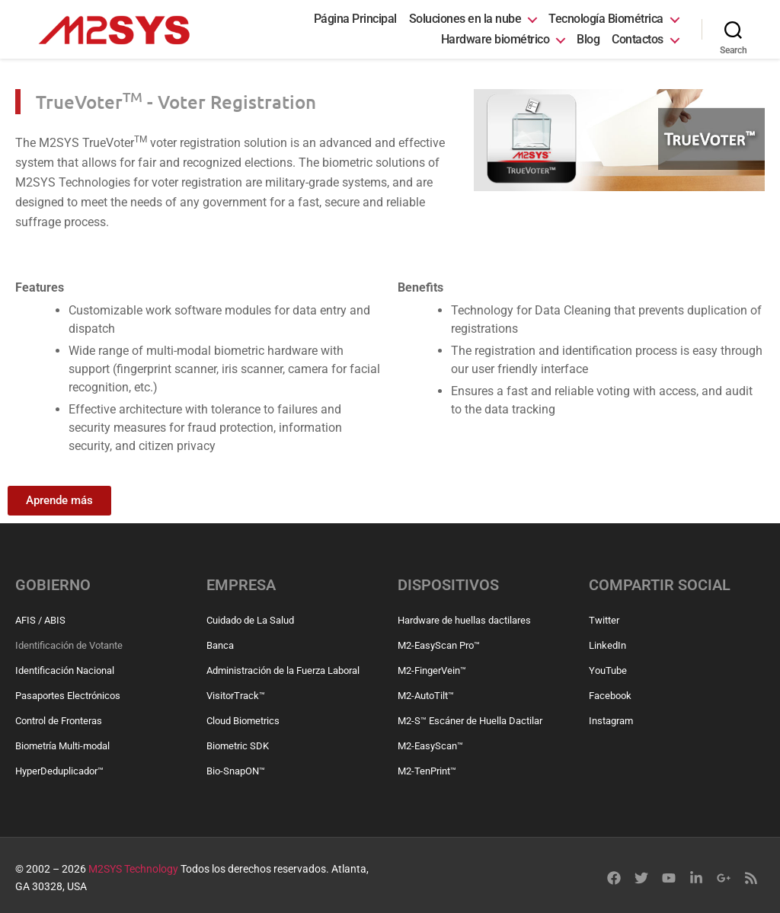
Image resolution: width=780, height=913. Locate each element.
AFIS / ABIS (40, 620)
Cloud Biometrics (243, 720)
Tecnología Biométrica (605, 18)
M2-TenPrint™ (427, 771)
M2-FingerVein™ (432, 670)
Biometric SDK (237, 746)
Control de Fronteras (58, 720)
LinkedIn (607, 645)
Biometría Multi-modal (62, 746)
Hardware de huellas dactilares (464, 620)
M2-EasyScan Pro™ (439, 645)
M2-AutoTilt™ (426, 695)
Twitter (604, 620)
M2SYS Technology (133, 869)
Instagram (611, 720)
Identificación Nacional (64, 670)
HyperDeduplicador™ (59, 771)
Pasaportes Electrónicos (67, 695)
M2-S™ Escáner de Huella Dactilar (470, 720)
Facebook (610, 695)
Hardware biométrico (495, 39)
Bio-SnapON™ (235, 771)
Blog (588, 39)
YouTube (608, 670)
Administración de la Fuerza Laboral (283, 670)
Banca (220, 645)
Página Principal (355, 18)
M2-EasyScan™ (430, 746)
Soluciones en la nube (465, 18)
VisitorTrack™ (235, 695)
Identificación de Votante (69, 645)
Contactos (637, 39)
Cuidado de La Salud (250, 620)
